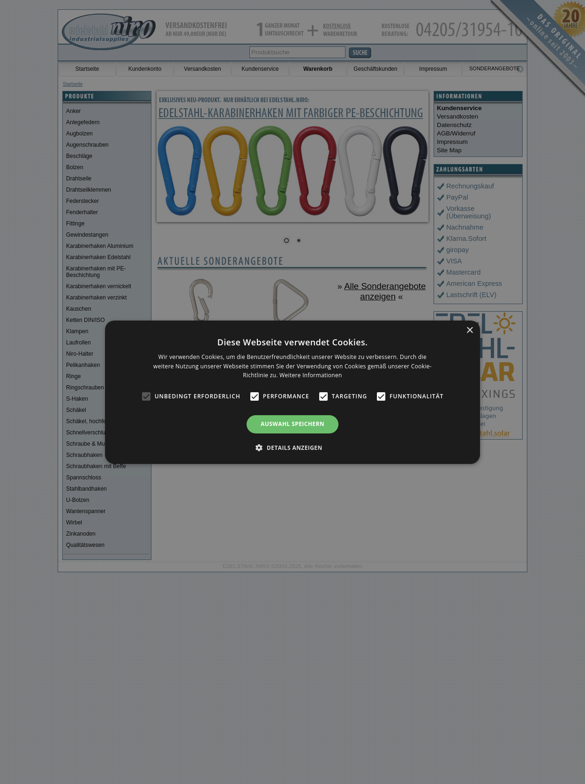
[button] (292, 447)
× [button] (469, 330)
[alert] (292, 392)
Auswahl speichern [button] (292, 424)
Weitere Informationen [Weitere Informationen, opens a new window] (310, 375)
